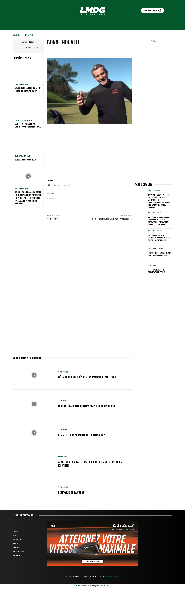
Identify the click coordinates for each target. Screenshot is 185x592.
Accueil (16, 34)
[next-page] (140, 281)
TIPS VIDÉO (28, 34)
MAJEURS (152, 265)
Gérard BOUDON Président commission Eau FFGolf (87, 377)
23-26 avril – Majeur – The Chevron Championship (28, 90)
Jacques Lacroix (34, 47)
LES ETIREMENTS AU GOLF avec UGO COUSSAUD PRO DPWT (159, 254)
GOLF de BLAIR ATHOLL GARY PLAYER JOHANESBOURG (86, 406)
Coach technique (23, 120)
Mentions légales (112, 576)
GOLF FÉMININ (21, 84)
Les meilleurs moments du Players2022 (81, 435)
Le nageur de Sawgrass (72, 493)
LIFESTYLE (62, 457)
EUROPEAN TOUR (22, 156)
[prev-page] (136, 281)
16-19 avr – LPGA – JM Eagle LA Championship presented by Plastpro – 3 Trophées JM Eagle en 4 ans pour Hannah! (28, 198)
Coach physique (155, 248)
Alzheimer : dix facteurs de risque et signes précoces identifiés (90, 463)
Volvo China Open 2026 (26, 159)
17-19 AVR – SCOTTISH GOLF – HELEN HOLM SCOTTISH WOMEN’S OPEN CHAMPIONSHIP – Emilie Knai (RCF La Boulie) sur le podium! (159, 201)
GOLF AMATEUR (154, 213)
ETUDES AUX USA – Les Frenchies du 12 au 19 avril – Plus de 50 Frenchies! (159, 237)
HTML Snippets (81, 586)
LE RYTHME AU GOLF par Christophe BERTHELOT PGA (28, 125)
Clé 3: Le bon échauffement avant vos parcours (112, 218)
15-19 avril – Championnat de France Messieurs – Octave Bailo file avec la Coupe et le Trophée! (159, 221)
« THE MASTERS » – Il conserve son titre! (156, 270)
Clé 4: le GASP (52, 218)
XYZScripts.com (103, 586)
